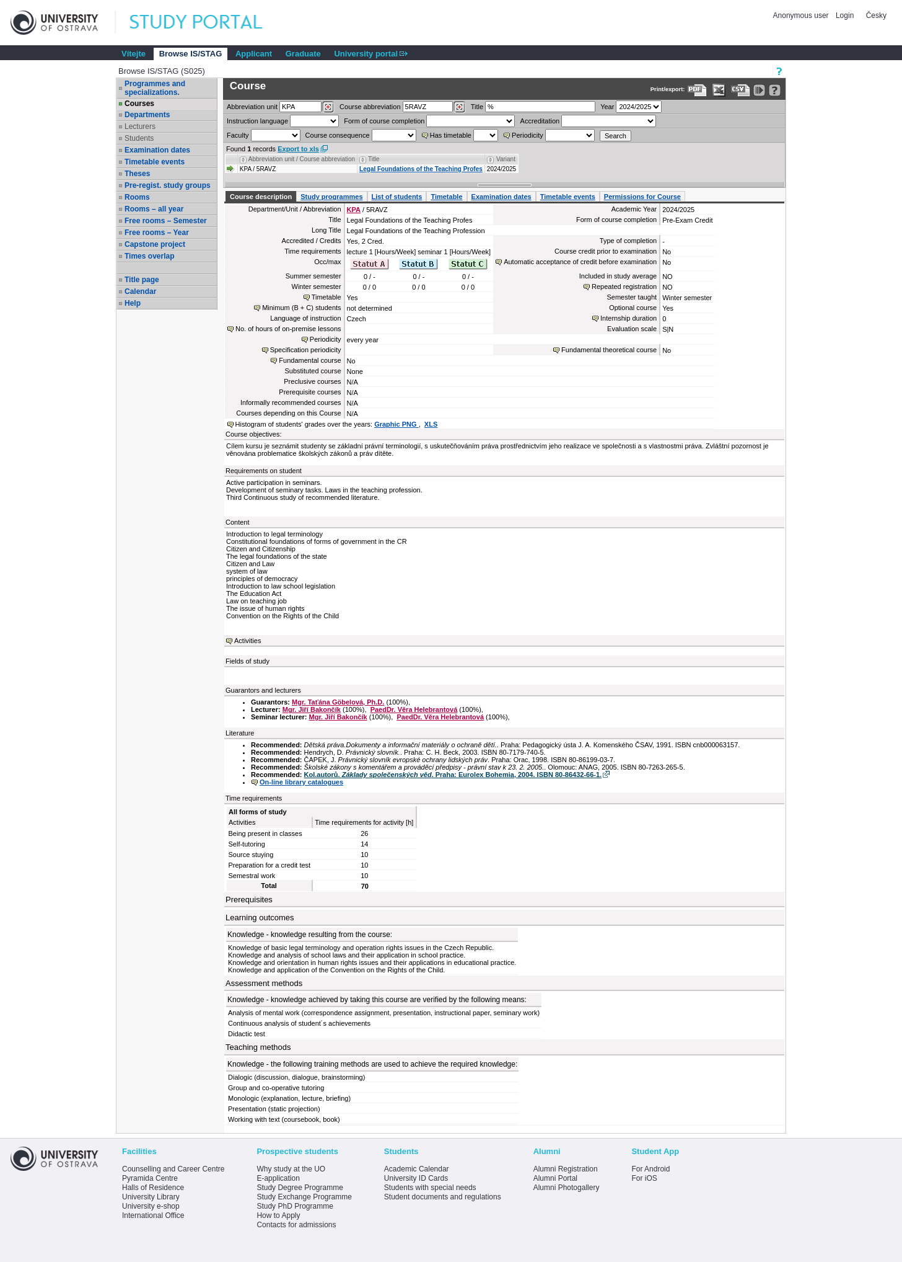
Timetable (446, 196)
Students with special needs (430, 1187)
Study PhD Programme (294, 1206)
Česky (876, 15)
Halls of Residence (153, 1187)
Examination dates (157, 150)
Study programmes (331, 196)
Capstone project (155, 244)
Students (139, 138)
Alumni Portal (555, 1178)
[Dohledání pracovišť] (328, 107)
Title (477, 106)
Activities (247, 640)
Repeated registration (624, 286)
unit (252, 106)
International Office (153, 1215)
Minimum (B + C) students (301, 307)
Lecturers (140, 126)
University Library (151, 1197)
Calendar (140, 291)
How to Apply (278, 1215)
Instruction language (257, 121)
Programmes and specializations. (155, 88)
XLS (430, 424)
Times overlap (149, 256)
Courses (139, 103)
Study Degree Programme (299, 1187)
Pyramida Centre (150, 1178)
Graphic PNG (396, 424)
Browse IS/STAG (190, 53)
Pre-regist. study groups (168, 185)
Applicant (253, 53)
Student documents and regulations (442, 1197)
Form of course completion (384, 121)
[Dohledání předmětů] (459, 107)
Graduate (303, 53)
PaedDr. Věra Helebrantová (414, 709)
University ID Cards (416, 1178)
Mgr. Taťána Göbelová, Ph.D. (338, 702)
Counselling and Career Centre (173, 1169)
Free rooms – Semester (166, 220)
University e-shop (151, 1206)
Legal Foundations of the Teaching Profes (421, 169)
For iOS (644, 1178)
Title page (142, 279)
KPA (354, 209)
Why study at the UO (290, 1169)
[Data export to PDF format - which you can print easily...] (697, 90)
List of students (397, 196)
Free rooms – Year (157, 232)
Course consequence (337, 135)
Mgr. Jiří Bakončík (311, 709)
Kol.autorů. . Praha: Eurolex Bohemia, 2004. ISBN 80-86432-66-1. (453, 774)
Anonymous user (802, 15)
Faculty (237, 135)
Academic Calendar (416, 1169)
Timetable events (155, 162)
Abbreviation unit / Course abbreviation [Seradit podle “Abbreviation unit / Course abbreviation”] (301, 159)
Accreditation (540, 121)
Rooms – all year (154, 209)
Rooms (137, 197)
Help (133, 303)
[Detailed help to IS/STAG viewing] (774, 90)
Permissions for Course (642, 196)
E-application (277, 1178)
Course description (261, 196)
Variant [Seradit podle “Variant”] (505, 159)
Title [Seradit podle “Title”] (374, 159)
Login (845, 15)
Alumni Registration (565, 1169)
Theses (137, 173)
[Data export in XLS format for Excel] (719, 90)
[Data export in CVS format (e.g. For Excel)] (740, 90)
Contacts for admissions (296, 1224)
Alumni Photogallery (566, 1187)
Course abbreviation (369, 106)
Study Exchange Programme (303, 1197)
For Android (650, 1169)
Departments (147, 114)
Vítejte (133, 53)
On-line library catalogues (301, 782)
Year (607, 106)
